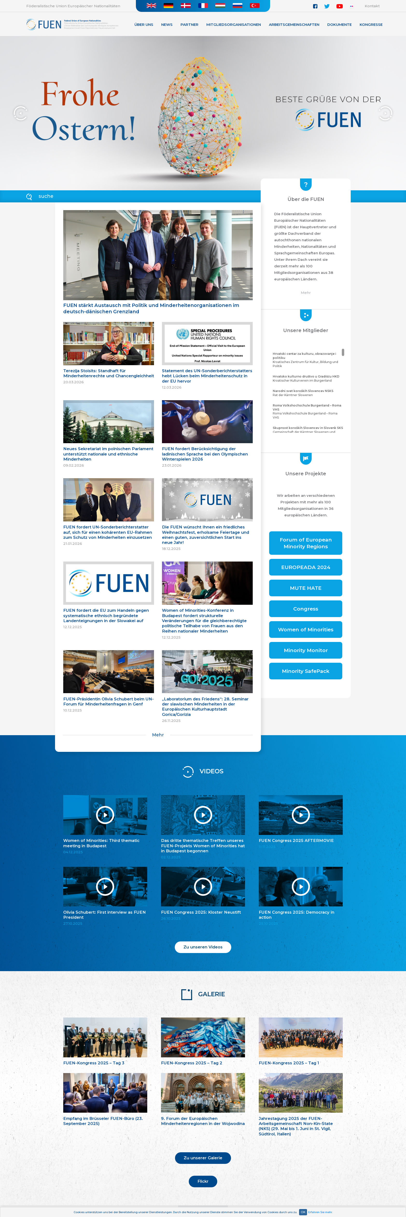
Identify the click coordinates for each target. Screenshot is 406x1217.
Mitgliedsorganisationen (233, 24)
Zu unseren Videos (203, 947)
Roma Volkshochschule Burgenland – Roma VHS (308, 411)
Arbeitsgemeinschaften (294, 24)
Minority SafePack (305, 671)
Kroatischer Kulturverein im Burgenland (308, 378)
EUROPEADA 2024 (305, 567)
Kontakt (372, 6)
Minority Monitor (306, 650)
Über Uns (143, 24)
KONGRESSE (371, 24)
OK (303, 1212)
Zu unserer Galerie (203, 1157)
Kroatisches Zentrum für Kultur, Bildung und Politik (308, 360)
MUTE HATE (306, 588)
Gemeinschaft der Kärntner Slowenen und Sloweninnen (308, 432)
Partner (189, 24)
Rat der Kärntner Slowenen (308, 393)
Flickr (203, 1181)
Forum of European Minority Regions (306, 543)
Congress (305, 609)
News (167, 24)
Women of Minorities (305, 629)
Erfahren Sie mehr (320, 1212)
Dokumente (339, 24)
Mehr (158, 734)
